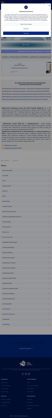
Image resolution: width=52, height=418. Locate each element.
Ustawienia (26, 28)
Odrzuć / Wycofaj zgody (26, 24)
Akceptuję (26, 33)
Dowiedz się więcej (13, 20)
